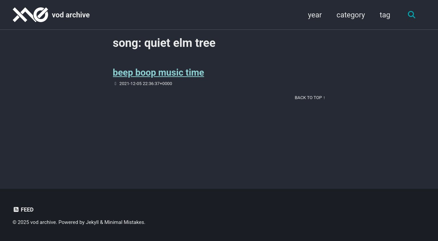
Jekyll (92, 222)
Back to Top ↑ (310, 97)
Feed (23, 210)
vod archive (71, 15)
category (350, 15)
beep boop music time (158, 72)
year (315, 15)
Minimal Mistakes (124, 222)
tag (385, 15)
